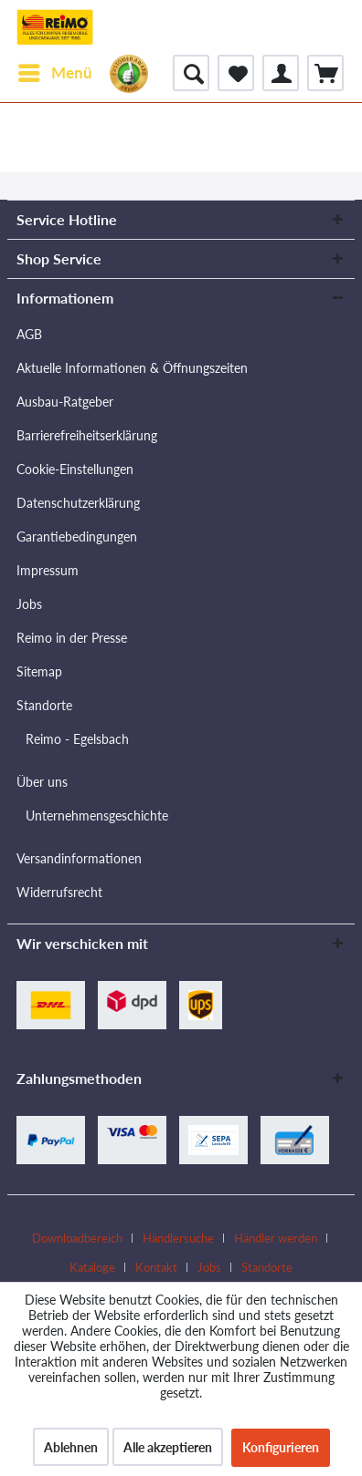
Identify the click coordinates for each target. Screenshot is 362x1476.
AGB (29, 334)
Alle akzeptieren (167, 1447)
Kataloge (92, 1267)
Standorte (44, 705)
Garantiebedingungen (76, 536)
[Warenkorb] (325, 73)
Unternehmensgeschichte (97, 815)
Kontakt (156, 1267)
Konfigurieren (280, 1447)
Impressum (47, 570)
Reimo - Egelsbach (77, 739)
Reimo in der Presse (71, 637)
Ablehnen (71, 1447)
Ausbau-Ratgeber (64, 401)
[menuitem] (54, 73)
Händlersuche (178, 1238)
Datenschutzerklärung (78, 503)
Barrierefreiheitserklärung (86, 435)
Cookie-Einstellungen (74, 469)
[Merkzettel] (236, 73)
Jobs (29, 604)
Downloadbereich (77, 1238)
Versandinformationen (79, 858)
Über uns (42, 782)
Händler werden (275, 1238)
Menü (55, 70)
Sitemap (39, 671)
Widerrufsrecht (59, 892)
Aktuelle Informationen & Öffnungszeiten (132, 368)
